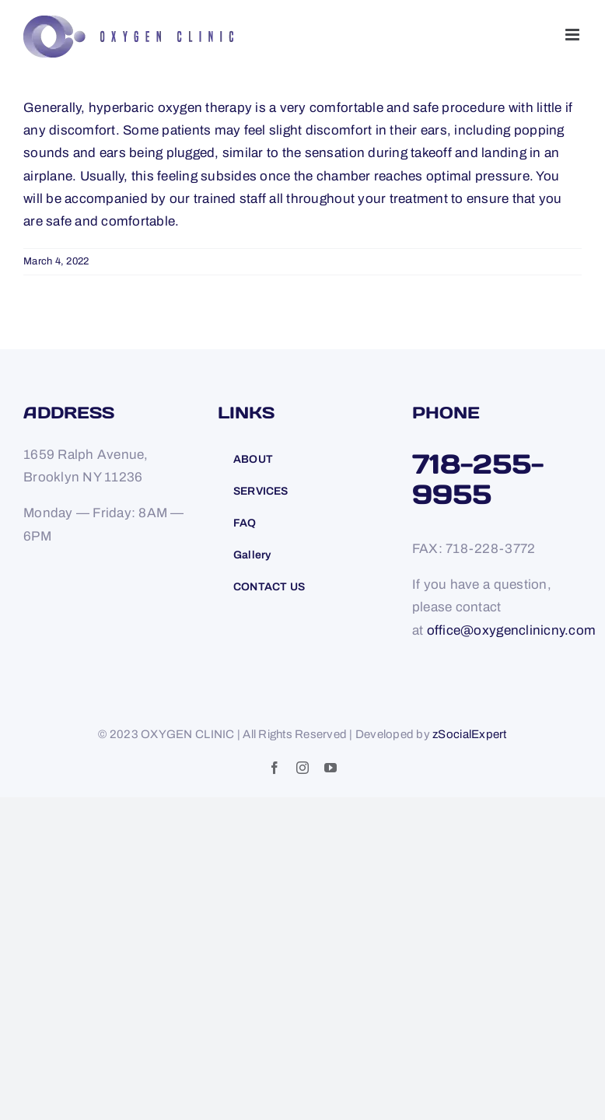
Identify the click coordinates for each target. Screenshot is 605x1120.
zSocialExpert (469, 734)
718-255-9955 (478, 479)
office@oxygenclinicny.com (511, 630)
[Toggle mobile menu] (573, 34)
